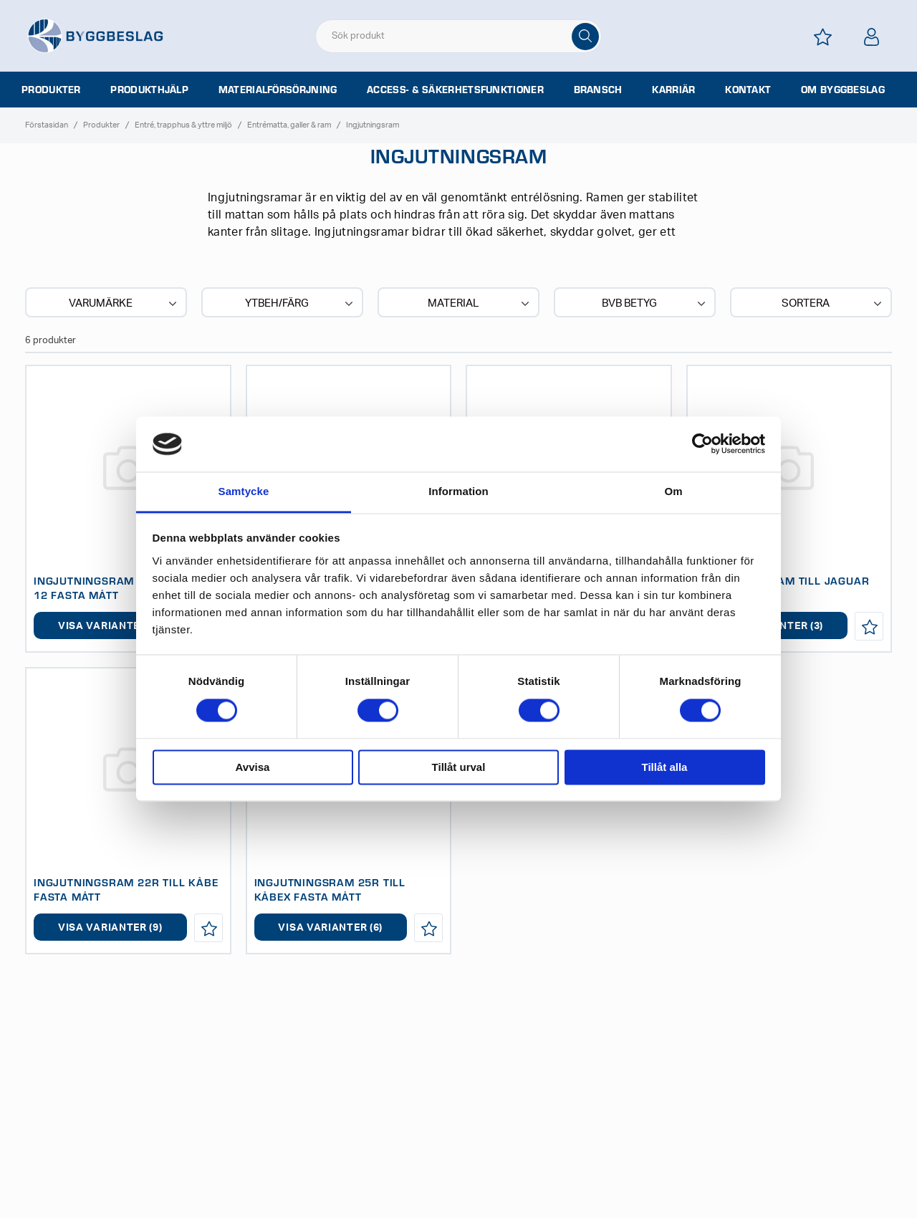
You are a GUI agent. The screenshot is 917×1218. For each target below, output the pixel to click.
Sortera (833, 304)
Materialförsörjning (278, 89)
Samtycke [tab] (244, 491)
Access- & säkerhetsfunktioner (455, 89)
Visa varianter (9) (110, 928)
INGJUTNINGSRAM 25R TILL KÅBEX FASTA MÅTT (329, 889)
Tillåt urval (459, 767)
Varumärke (124, 304)
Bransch (598, 89)
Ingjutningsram (372, 125)
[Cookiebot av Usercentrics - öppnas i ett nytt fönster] (702, 444)
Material (480, 304)
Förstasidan (46, 125)
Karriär (673, 89)
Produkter (51, 89)
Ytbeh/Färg (300, 304)
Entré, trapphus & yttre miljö (183, 125)
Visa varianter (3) (110, 626)
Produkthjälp (149, 89)
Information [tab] (458, 491)
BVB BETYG (655, 304)
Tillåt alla (665, 767)
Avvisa (253, 767)
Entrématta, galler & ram (289, 125)
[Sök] (585, 36)
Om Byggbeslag (843, 89)
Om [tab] (673, 491)
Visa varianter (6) (330, 928)
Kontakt (748, 89)
